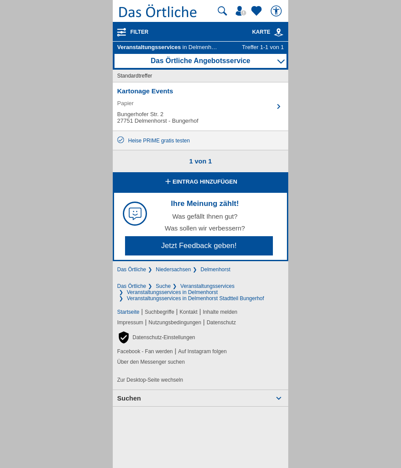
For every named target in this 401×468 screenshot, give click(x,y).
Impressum (130, 322)
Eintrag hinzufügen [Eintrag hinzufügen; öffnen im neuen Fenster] (200, 182)
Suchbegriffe (159, 312)
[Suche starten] (222, 11)
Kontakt (188, 312)
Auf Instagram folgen (202, 351)
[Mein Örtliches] (242, 11)
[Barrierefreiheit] (277, 11)
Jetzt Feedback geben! (198, 245)
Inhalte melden (220, 312)
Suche (163, 286)
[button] (156, 337)
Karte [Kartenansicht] (268, 32)
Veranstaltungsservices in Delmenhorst (172, 292)
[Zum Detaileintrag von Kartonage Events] (200, 106)
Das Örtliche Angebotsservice (200, 60)
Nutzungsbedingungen (175, 322)
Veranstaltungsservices (207, 286)
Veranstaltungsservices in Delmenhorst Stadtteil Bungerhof (195, 298)
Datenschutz (221, 322)
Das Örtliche (131, 269)
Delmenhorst (215, 269)
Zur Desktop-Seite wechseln (150, 380)
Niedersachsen (173, 269)
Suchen (129, 398)
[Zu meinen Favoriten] (257, 11)
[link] (278, 32)
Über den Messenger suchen (151, 362)
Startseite (128, 312)
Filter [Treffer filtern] (139, 32)
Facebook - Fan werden (145, 351)
